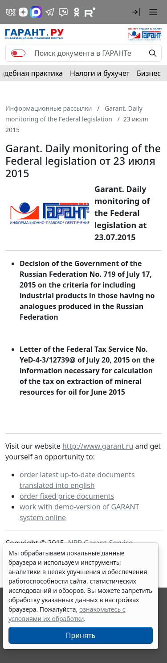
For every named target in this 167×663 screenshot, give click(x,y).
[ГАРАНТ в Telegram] (50, 12)
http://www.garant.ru (97, 446)
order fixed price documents (67, 496)
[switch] (18, 53)
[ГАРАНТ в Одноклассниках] (76, 12)
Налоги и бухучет (100, 73)
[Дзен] (23, 12)
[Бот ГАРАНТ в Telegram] (63, 12)
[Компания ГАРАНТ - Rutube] (90, 12)
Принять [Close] (81, 635)
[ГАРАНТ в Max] (36, 12)
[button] (136, 12)
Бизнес (149, 73)
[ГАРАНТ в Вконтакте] (10, 12)
